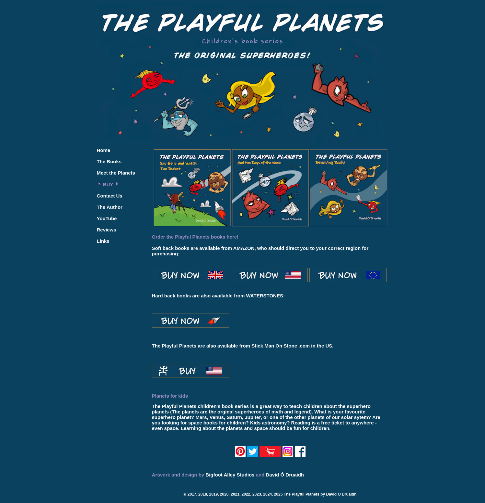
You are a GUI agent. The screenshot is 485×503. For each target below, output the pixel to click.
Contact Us (109, 195)
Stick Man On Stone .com (280, 345)
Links (103, 241)
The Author (109, 207)
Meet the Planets (116, 173)
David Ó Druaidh (285, 474)
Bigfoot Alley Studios (229, 474)
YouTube (107, 218)
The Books (109, 161)
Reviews (106, 229)
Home (103, 150)
